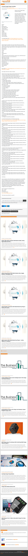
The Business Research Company (6, 376)
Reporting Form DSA (21, 552)
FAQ (1, 552)
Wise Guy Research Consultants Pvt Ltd (7, 239)
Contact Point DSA (16, 552)
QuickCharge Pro (4, 516)
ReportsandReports (4, 485)
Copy (24, 200)
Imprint (3, 552)
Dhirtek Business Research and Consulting (7, 472)
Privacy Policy (6, 552)
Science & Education (7, 304)
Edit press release (14, 211)
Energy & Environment (11, 7)
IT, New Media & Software (8, 238)
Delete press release (6, 211)
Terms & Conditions (11, 552)
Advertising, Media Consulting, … (9, 471)
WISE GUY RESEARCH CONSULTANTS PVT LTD (12, 8)
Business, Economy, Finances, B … (9, 375)
